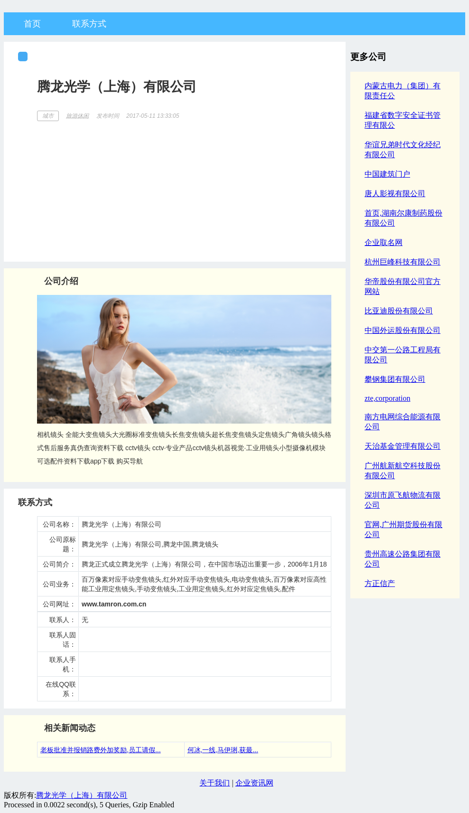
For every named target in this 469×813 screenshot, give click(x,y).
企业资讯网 (254, 783)
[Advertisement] (184, 188)
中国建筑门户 (387, 174)
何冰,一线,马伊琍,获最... (223, 750)
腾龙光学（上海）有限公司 (81, 795)
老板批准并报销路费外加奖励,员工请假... (100, 750)
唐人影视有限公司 (395, 193)
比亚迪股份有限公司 (399, 311)
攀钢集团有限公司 (395, 379)
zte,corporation (387, 398)
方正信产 (380, 583)
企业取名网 (384, 242)
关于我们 (214, 783)
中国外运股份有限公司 (403, 330)
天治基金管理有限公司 (403, 446)
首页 (32, 23)
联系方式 (89, 23)
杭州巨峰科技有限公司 (403, 262)
